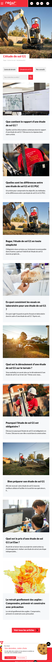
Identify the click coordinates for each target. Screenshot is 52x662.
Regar (4, 60)
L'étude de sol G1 (26, 69)
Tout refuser (7, 646)
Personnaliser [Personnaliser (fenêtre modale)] (21, 657)
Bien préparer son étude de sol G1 (26, 481)
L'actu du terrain (9, 69)
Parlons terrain (12, 60)
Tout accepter (10, 657)
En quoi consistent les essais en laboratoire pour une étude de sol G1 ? (26, 306)
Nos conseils (40, 69)
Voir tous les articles (24, 630)
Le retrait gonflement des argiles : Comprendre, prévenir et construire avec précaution (25, 603)
